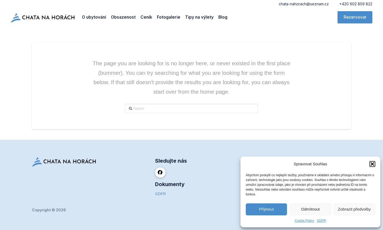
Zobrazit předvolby (354, 209)
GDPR (321, 221)
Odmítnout (310, 209)
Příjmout (266, 209)
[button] (372, 164)
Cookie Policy (304, 221)
